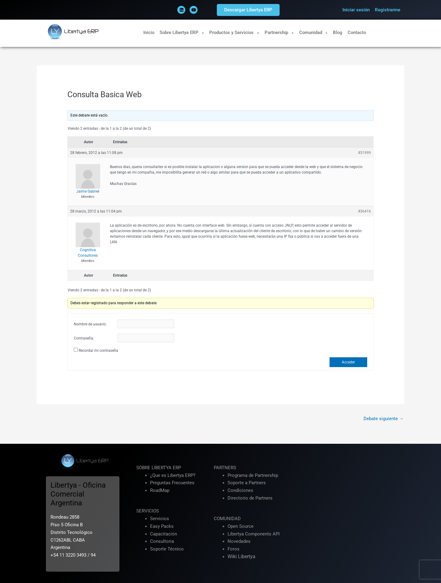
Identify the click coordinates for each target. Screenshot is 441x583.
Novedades (239, 541)
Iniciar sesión (356, 10)
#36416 (364, 211)
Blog (337, 32)
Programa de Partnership (253, 475)
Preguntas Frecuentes (172, 482)
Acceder (348, 362)
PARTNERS (225, 467)
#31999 (364, 153)
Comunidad (313, 32)
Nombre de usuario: (90, 324)
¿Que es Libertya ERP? (172, 475)
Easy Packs (162, 526)
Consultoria (162, 541)
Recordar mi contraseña (98, 350)
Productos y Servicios (234, 32)
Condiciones (240, 490)
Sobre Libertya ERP (182, 32)
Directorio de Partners (250, 498)
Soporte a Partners (247, 482)
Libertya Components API (254, 534)
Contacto (357, 32)
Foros (233, 549)
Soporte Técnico (167, 549)
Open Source (241, 526)
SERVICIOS (147, 511)
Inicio (148, 32)
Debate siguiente (384, 418)
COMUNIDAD (227, 518)
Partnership (279, 32)
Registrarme (387, 10)
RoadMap (159, 490)
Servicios (159, 518)
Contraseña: (84, 338)
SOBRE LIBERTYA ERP (158, 467)
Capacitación (163, 534)
